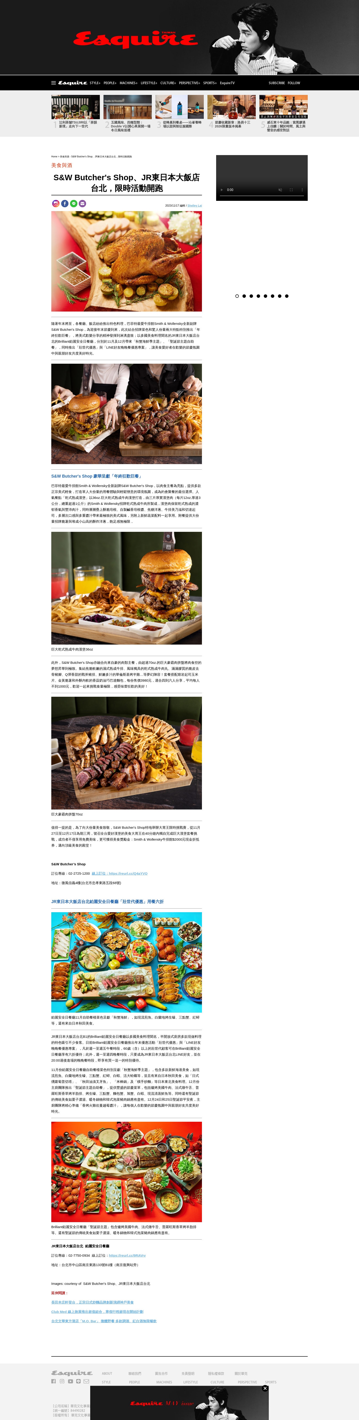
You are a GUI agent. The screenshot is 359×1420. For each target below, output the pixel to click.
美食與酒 (64, 156)
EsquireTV (227, 83)
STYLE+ (95, 83)
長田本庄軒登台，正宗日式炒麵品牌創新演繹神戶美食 (92, 1302)
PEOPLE (134, 1382)
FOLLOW (294, 83)
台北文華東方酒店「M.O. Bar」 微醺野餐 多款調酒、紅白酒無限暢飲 (104, 1321)
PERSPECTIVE (247, 1382)
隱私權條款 (216, 1373)
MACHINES (164, 1382)
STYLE (106, 1382)
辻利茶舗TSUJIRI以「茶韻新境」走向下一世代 (78, 124)
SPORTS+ (210, 83)
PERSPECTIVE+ (189, 83)
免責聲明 (188, 1373)
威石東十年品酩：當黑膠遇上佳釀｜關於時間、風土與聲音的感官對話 (286, 126)
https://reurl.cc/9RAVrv (127, 1255)
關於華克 (241, 1373)
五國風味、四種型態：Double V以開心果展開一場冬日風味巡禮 (131, 126)
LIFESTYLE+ (149, 83)
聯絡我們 (134, 1373)
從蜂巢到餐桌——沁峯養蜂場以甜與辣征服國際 (182, 124)
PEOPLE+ (110, 83)
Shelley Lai (195, 205)
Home (54, 156)
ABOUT (107, 1373)
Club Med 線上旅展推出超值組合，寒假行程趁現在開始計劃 (97, 1312)
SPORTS (271, 1382)
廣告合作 (161, 1373)
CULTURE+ (168, 83)
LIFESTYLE (190, 1382)
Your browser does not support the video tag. (262, 178)
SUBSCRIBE (277, 83)
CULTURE (217, 1382)
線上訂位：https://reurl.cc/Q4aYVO (119, 873)
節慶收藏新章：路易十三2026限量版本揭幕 (232, 124)
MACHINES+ (129, 83)
